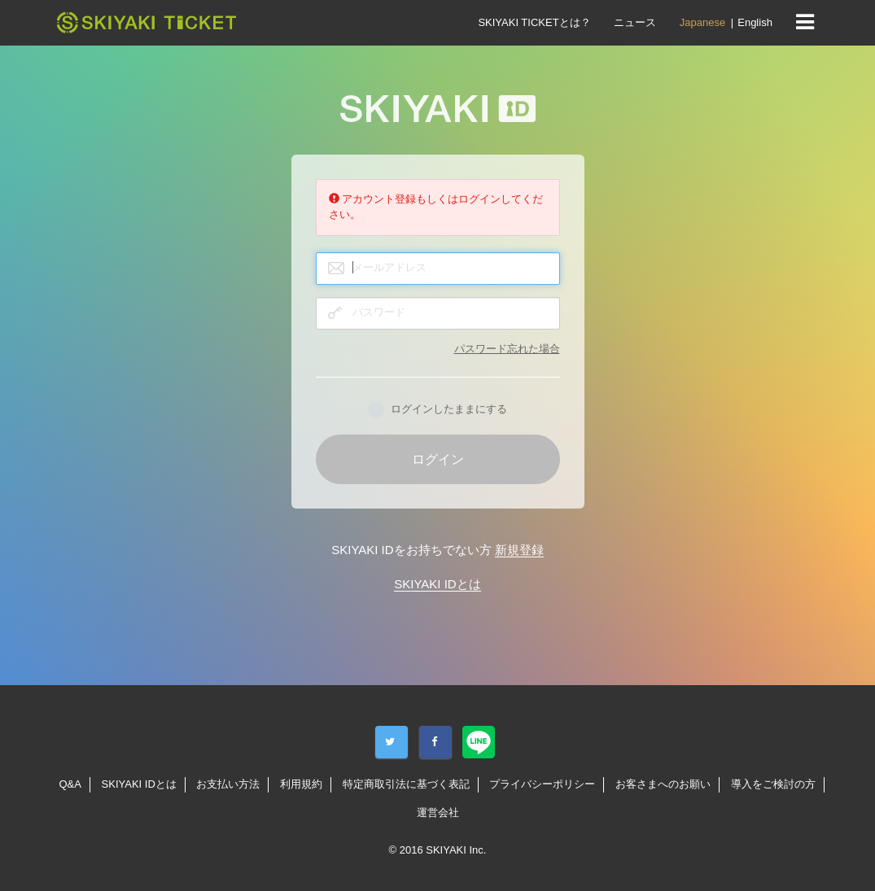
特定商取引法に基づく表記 (406, 784)
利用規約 (301, 784)
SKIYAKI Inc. (456, 850)
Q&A (70, 784)
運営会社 (438, 812)
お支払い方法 (228, 784)
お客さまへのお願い (663, 784)
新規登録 (519, 550)
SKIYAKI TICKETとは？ (534, 22)
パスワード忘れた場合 (507, 349)
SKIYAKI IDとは (437, 584)
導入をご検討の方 (773, 784)
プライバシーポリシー (542, 784)
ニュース (635, 22)
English (754, 22)
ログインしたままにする (437, 410)
